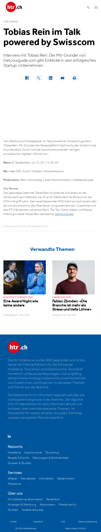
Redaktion (53, 499)
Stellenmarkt (65, 478)
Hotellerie (14, 452)
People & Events (18, 458)
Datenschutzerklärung (87, 521)
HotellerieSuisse (32, 510)
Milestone (14, 484)
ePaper (12, 478)
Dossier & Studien (20, 463)
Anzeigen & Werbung (22, 504)
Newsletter (28, 478)
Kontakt (13, 510)
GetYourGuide (64, 214)
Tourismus (52, 452)
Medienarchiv (68, 504)
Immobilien (46, 478)
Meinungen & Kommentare (51, 458)
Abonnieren (47, 504)
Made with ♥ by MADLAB (75, 528)
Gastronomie (33, 452)
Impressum (38, 521)
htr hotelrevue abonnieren (25, 499)
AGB (63, 521)
